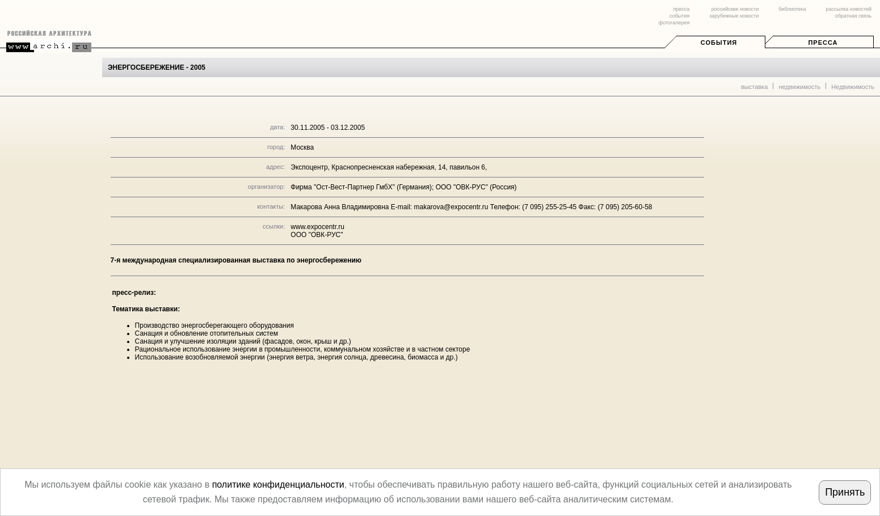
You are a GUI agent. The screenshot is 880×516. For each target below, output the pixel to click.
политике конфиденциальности (278, 484)
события (679, 16)
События (719, 42)
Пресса (822, 42)
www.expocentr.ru (317, 227)
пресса (681, 9)
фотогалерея (674, 23)
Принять (845, 492)
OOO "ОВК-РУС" (316, 235)
